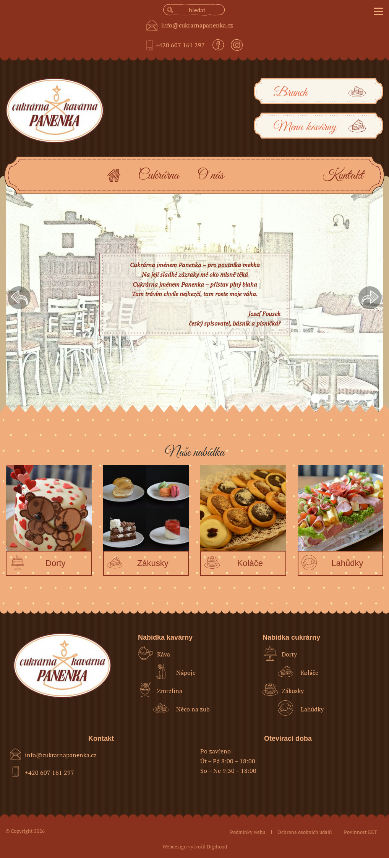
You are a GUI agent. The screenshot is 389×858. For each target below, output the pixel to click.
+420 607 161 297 (180, 45)
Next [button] (369, 297)
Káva (154, 653)
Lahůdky (301, 708)
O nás (210, 175)
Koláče (298, 671)
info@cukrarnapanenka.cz (197, 25)
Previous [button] (19, 297)
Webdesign (174, 846)
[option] (194, 297)
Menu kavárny (320, 126)
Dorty (280, 653)
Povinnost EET (360, 832)
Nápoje (174, 671)
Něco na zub (181, 708)
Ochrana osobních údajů (304, 832)
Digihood (217, 846)
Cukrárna (158, 175)
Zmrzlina (160, 689)
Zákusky (283, 689)
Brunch (320, 92)
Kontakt (343, 175)
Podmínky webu (247, 832)
